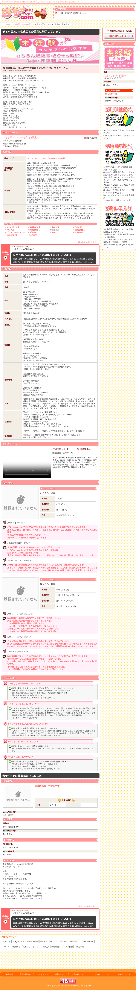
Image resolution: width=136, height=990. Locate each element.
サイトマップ (42, 974)
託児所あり (45, 947)
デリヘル (6, 941)
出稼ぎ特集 (79, 947)
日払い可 (53, 941)
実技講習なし (75, 941)
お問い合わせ (60, 974)
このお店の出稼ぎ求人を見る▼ (85, 242)
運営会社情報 (25, 974)
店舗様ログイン (123, 974)
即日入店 (63, 941)
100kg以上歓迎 (18, 941)
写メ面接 (69, 947)
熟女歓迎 (43, 941)
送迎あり (26, 947)
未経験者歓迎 (32, 941)
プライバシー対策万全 (11, 947)
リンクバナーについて (102, 974)
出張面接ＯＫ (57, 947)
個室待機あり (88, 941)
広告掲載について (79, 974)
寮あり (35, 947)
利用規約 (9, 974)
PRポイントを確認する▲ (87, 906)
